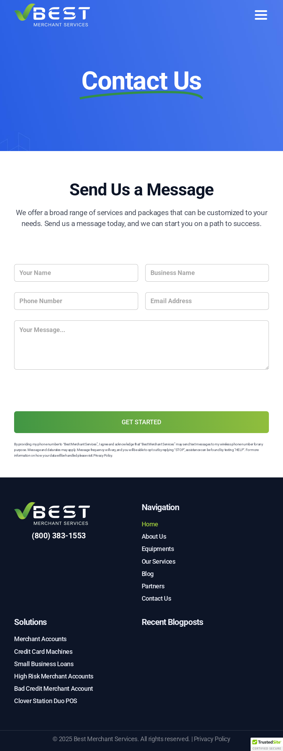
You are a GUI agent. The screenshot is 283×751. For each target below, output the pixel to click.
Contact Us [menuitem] (156, 598)
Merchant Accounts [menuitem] (40, 639)
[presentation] (67, 404)
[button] (267, 744)
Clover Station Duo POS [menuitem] (45, 701)
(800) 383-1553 (59, 535)
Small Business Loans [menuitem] (44, 664)
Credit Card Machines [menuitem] (43, 651)
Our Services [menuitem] (159, 561)
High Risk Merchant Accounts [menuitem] (53, 676)
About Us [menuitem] (154, 536)
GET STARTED (141, 422)
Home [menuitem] (150, 524)
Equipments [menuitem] (158, 548)
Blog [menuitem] (148, 573)
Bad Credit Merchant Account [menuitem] (53, 688)
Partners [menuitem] (153, 586)
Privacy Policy (102, 455)
